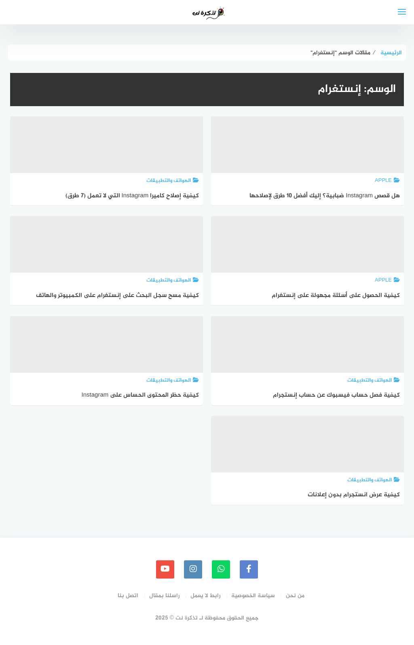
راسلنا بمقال (164, 595)
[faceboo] (249, 569)
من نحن (295, 595)
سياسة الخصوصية (253, 595)
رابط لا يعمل (205, 595)
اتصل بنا (128, 595)
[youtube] (165, 569)
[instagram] (193, 569)
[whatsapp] (221, 569)
